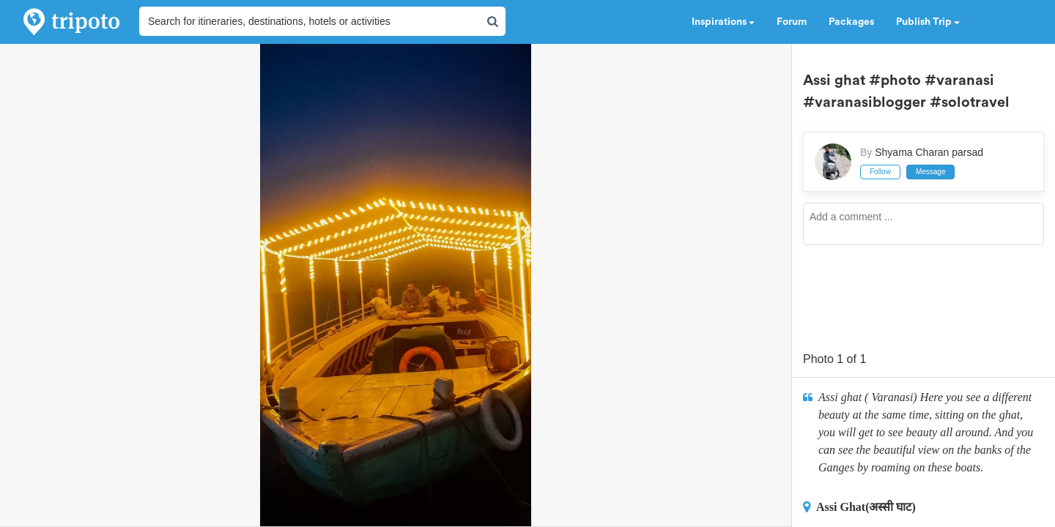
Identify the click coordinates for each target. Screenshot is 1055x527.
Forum (792, 22)
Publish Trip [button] (928, 22)
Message (931, 172)
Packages (851, 22)
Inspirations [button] (723, 22)
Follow (880, 172)
